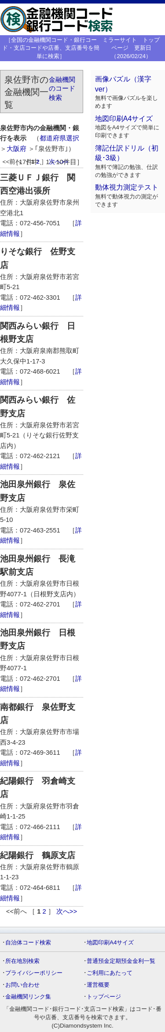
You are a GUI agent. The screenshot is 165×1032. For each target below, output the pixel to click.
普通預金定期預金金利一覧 (121, 961)
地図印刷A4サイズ (124, 118)
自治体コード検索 (28, 942)
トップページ (104, 996)
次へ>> (58, 161)
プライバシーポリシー (33, 973)
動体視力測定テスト (126, 187)
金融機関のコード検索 (62, 88)
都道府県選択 (59, 138)
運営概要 (98, 984)
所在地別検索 (22, 961)
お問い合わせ (22, 984)
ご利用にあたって (109, 973)
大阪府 (16, 148)
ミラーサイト (120, 40)
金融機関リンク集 (28, 996)
